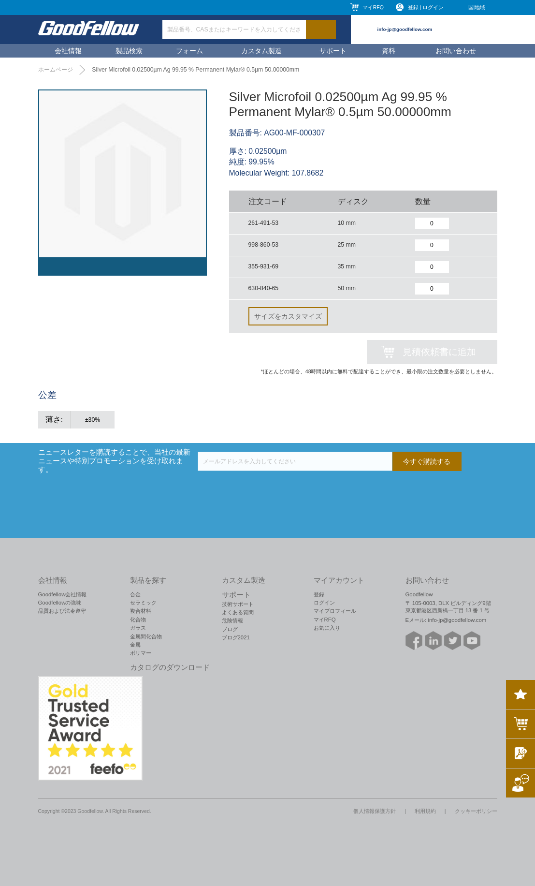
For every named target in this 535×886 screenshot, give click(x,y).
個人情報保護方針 (374, 811)
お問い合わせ (455, 51)
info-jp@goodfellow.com (405, 29)
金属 (135, 645)
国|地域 (477, 7)
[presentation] (271, 490)
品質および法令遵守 (62, 611)
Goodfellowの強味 (60, 602)
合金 (135, 594)
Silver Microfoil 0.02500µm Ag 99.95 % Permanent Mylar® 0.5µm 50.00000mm (195, 69)
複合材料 (140, 611)
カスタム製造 (261, 51)
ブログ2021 (236, 637)
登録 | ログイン (426, 7)
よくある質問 (238, 612)
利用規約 (425, 811)
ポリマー (140, 653)
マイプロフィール (335, 611)
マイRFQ (373, 7)
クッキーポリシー (476, 811)
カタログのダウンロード (170, 667)
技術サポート (238, 604)
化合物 (138, 619)
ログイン (324, 602)
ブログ (230, 629)
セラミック (143, 602)
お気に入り (327, 628)
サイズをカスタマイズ (288, 316)
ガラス (138, 628)
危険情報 (232, 620)
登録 (319, 594)
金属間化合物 (146, 636)
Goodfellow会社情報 (62, 594)
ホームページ (55, 69)
